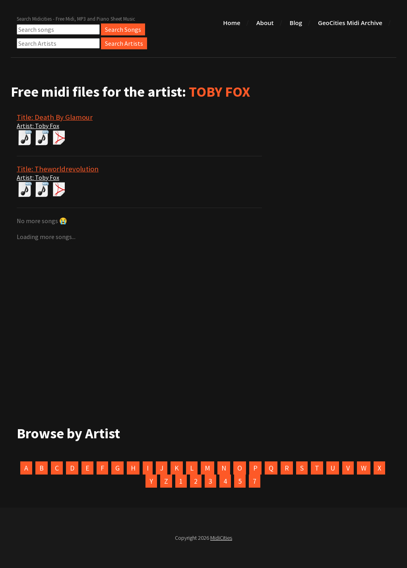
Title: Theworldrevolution (58, 168)
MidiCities (221, 537)
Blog (296, 23)
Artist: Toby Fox (38, 126)
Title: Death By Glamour (55, 117)
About (265, 23)
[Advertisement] (203, 301)
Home (231, 23)
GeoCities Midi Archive (350, 23)
